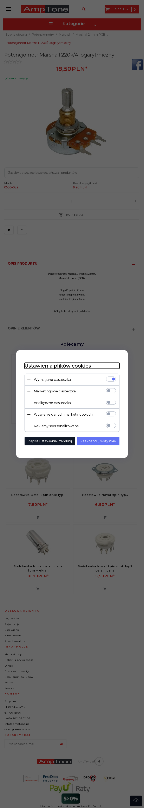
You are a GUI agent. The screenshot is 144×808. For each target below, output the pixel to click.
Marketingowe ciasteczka (55, 391)
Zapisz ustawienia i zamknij (50, 441)
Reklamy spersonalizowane (56, 426)
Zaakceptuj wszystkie (98, 441)
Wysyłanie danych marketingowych (63, 414)
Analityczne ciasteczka (52, 403)
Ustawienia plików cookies (58, 366)
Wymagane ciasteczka (52, 380)
